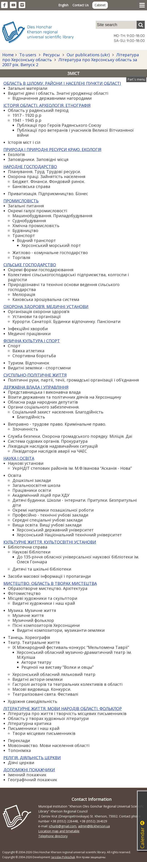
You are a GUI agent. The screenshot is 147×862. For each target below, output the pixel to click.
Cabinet (100, 5)
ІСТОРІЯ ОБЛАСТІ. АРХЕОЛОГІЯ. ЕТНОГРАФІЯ (46, 105)
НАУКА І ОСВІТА (18, 458)
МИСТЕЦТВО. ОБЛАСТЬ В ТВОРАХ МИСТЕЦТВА (50, 583)
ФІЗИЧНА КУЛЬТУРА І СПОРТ (31, 340)
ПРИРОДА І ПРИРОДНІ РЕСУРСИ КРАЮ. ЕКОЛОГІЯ (52, 149)
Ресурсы (51, 54)
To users (27, 54)
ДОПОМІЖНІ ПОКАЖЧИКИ (29, 769)
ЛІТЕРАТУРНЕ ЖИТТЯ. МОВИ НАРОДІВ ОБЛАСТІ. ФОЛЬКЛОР (62, 708)
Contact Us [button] (80, 5)
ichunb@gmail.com (62, 826)
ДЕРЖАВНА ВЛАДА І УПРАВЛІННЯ (35, 387)
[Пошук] (141, 25)
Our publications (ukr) (88, 54)
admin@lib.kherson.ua (94, 826)
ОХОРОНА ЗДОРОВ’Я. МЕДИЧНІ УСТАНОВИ (45, 306)
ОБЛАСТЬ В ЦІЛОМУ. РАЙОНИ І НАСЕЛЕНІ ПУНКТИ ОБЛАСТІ (62, 83)
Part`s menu (136, 79)
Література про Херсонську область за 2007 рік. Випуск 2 (69, 62)
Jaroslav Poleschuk (63, 857)
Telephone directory (53, 836)
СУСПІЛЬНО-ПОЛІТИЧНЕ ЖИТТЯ (35, 375)
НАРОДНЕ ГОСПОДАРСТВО (30, 166)
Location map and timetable (58, 831)
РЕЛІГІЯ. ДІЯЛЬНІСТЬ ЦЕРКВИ (32, 757)
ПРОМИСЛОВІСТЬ (20, 200)
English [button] (63, 5)
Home (8, 54)
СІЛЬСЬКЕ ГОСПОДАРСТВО (29, 264)
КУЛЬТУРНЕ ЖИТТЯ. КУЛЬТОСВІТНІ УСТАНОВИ (49, 542)
